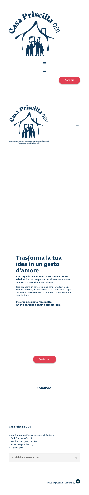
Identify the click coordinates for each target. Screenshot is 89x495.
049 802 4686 (16, 448)
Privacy (51, 483)
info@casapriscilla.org (22, 445)
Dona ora (69, 80)
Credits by (72, 483)
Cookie (59, 483)
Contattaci (44, 359)
